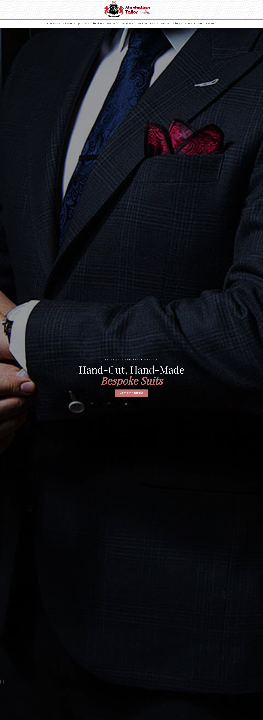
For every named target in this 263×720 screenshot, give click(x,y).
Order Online (53, 23)
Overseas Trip (71, 23)
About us (190, 23)
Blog (200, 23)
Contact (211, 23)
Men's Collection (92, 23)
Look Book (141, 23)
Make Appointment (131, 393)
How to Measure (159, 23)
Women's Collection (119, 23)
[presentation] (189, 674)
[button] (0, 682)
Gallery (176, 23)
